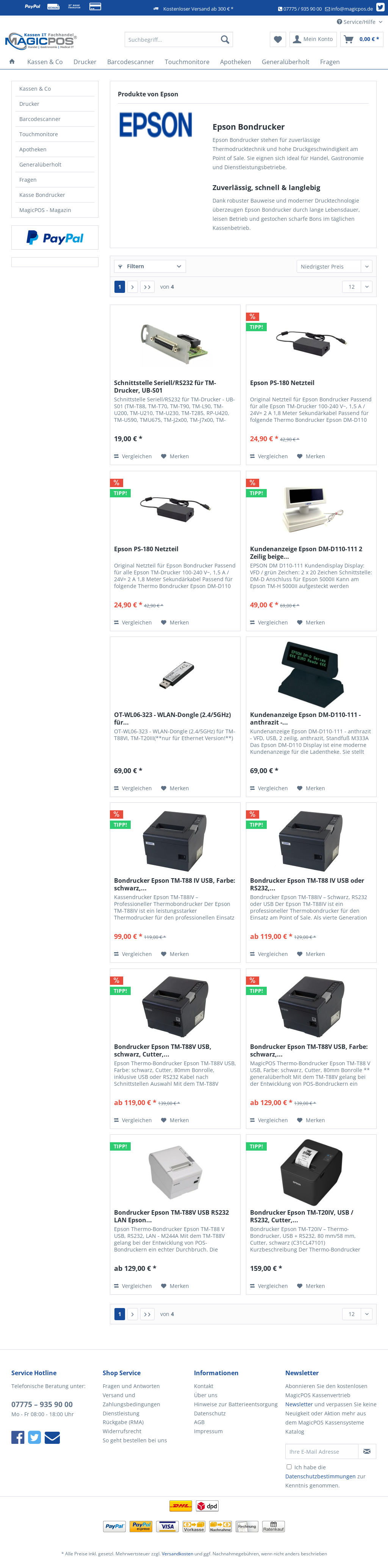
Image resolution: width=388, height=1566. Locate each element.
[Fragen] (330, 62)
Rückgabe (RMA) (123, 1422)
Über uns (205, 1395)
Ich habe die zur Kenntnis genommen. (325, 1476)
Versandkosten (177, 1553)
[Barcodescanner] (131, 62)
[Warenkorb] (361, 39)
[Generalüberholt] (286, 62)
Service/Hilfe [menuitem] (357, 21)
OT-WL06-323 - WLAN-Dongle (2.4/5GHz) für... (172, 718)
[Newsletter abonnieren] (367, 1451)
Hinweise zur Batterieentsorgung (236, 1404)
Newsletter (299, 1404)
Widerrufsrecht (122, 1431)
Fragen (28, 179)
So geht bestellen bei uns (135, 1440)
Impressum (208, 1431)
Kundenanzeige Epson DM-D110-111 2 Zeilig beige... (306, 552)
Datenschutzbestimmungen (320, 1476)
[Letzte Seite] (147, 287)
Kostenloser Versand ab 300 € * (198, 8)
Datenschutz (210, 1413)
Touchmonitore (38, 134)
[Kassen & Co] (45, 62)
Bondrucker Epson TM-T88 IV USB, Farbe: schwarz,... (174, 884)
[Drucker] (85, 62)
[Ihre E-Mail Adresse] (321, 1451)
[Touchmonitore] (187, 62)
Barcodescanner (40, 119)
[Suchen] (225, 39)
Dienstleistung (121, 1413)
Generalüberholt (40, 164)
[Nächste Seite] (132, 287)
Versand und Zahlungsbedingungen (131, 1399)
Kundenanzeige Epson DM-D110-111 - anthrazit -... (305, 718)
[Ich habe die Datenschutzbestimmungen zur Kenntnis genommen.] (289, 1466)
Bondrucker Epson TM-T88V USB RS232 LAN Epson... (171, 1216)
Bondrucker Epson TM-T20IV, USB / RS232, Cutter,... (302, 1216)
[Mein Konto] (313, 39)
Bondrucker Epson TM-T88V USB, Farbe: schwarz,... (309, 1050)
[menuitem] (179, 43)
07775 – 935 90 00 (42, 1404)
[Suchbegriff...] (179, 39)
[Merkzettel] (278, 39)
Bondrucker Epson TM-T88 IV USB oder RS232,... (307, 884)
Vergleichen (133, 456)
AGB (199, 1422)
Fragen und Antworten (131, 1386)
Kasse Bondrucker (42, 194)
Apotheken (33, 149)
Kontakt (203, 1386)
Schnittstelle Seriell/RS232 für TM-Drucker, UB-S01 (165, 386)
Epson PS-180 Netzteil (282, 383)
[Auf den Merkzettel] (175, 456)
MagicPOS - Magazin (45, 210)
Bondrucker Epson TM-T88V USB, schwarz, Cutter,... (162, 1050)
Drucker (29, 103)
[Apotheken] (236, 62)
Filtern (131, 266)
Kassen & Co (35, 88)
